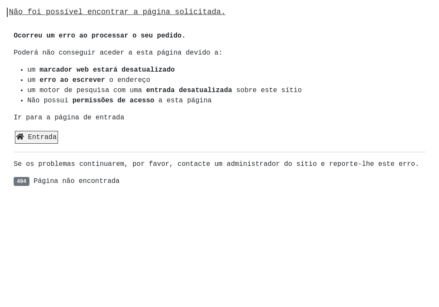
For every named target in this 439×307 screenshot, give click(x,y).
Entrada (36, 137)
